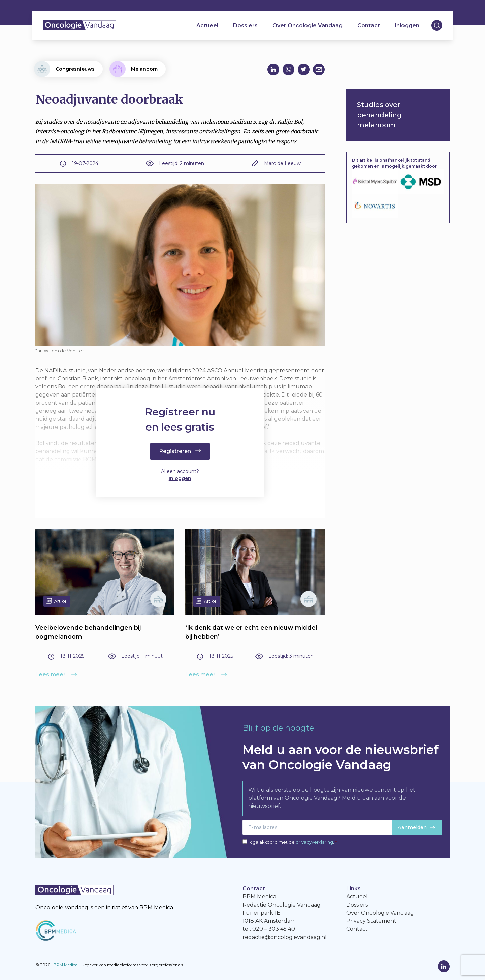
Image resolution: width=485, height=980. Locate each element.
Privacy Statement (371, 921)
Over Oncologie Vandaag (307, 25)
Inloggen (407, 25)
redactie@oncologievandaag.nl (285, 937)
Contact (368, 25)
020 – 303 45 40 (273, 929)
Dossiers (245, 25)
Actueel (207, 25)
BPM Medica (65, 964)
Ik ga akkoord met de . (292, 842)
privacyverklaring (314, 842)
